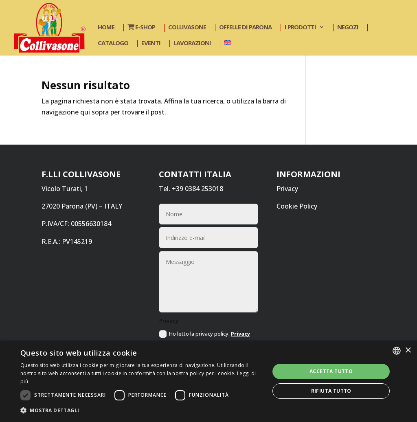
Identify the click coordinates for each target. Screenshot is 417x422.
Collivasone (187, 27)
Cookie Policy (297, 206)
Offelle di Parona (245, 27)
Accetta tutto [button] (331, 371)
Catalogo (113, 43)
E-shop (141, 27)
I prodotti (300, 27)
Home (106, 27)
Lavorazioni (192, 43)
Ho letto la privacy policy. (204, 338)
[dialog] (208, 381)
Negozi (347, 27)
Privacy (287, 188)
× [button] (408, 350)
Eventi (150, 43)
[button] (141, 410)
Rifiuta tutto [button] (331, 390)
